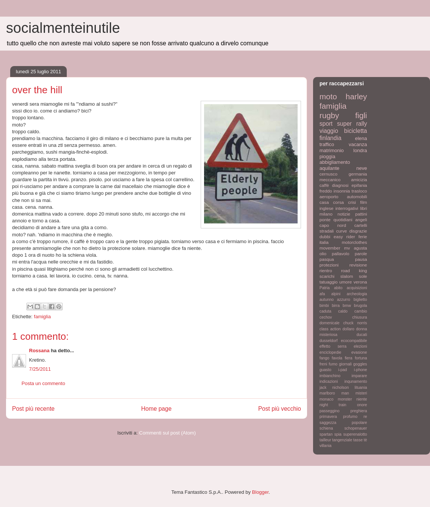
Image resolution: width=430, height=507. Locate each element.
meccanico (330, 179)
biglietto (360, 299)
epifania (359, 185)
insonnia (341, 190)
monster (345, 399)
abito (338, 288)
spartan (326, 434)
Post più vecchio (279, 408)
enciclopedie (330, 352)
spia (337, 434)
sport (326, 123)
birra (336, 306)
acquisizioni (357, 288)
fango (324, 358)
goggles (360, 364)
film (363, 202)
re (365, 417)
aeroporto (328, 196)
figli (361, 115)
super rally (352, 123)
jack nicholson (334, 387)
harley (356, 96)
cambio (361, 311)
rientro (325, 270)
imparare (359, 376)
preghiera (358, 411)
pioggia (327, 156)
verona (360, 281)
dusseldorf (328, 341)
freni (323, 364)
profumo (350, 417)
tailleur (325, 440)
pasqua (326, 259)
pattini (361, 213)
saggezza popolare (343, 423)
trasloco (359, 190)
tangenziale (342, 440)
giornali (345, 364)
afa (322, 294)
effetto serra (333, 346)
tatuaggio (328, 281)
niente (361, 399)
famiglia (42, 316)
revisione (358, 264)
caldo (342, 311)
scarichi (327, 276)
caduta (325, 311)
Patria (324, 288)
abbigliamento (334, 162)
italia (324, 242)
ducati (361, 335)
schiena (326, 428)
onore (362, 405)
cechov (325, 317)
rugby (329, 115)
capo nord (332, 225)
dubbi (324, 236)
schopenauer (355, 428)
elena (361, 138)
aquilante (329, 168)
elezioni (360, 346)
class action (330, 329)
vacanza (358, 144)
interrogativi (346, 208)
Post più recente (33, 408)
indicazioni (328, 381)
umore (345, 281)
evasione (359, 352)
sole (363, 276)
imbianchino (329, 376)
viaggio (328, 131)
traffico (326, 144)
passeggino (329, 411)
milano (325, 213)
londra (360, 150)
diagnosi (340, 185)
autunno (326, 299)
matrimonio (331, 150)
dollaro (348, 329)
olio (322, 253)
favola (337, 358)
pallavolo (340, 253)
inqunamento (355, 381)
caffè (324, 185)
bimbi (324, 306)
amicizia (359, 179)
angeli (361, 219)
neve (361, 168)
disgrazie (358, 230)
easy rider (344, 236)
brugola (360, 306)
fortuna (361, 358)
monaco (326, 399)
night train (332, 405)
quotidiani (342, 219)
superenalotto (355, 434)
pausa (361, 259)
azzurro (343, 299)
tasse (358, 440)
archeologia (357, 294)
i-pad (342, 370)
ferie (362, 236)
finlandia (330, 138)
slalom (346, 276)
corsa (338, 202)
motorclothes (354, 242)
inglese (326, 208)
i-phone (360, 370)
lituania (361, 387)
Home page (156, 408)
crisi (352, 202)
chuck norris (355, 323)
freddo (325, 190)
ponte (324, 219)
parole (361, 253)
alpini (335, 294)
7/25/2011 (40, 369)
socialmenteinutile (63, 28)
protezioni (329, 264)
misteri (361, 393)
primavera (328, 417)
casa (324, 202)
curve (341, 230)
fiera (348, 358)
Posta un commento (43, 383)
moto (328, 96)
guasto (325, 370)
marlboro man (334, 393)
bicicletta (355, 131)
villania (325, 446)
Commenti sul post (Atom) (167, 433)
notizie (344, 213)
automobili (357, 196)
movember (329, 247)
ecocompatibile (354, 341)
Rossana (39, 350)
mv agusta (355, 247)
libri (363, 208)
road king (354, 270)
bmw (346, 306)
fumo (333, 364)
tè (365, 440)
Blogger (260, 492)
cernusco (328, 173)
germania (358, 173)
